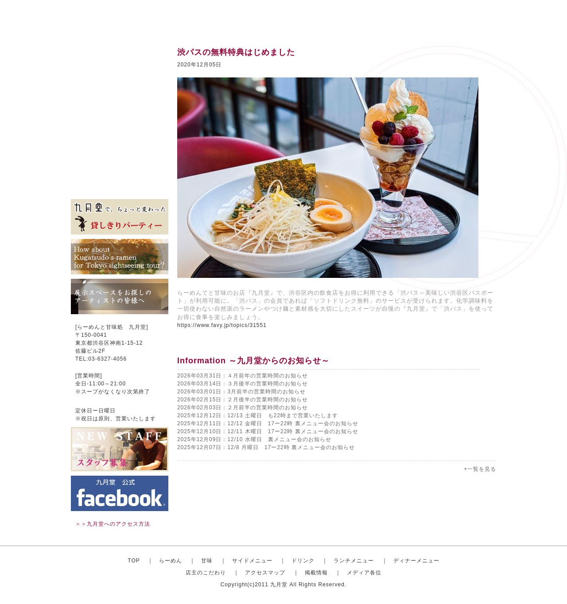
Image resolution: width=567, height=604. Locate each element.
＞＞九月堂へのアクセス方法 (112, 524)
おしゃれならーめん (119, 66)
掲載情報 (119, 172)
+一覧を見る (480, 469)
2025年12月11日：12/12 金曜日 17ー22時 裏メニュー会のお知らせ (267, 423)
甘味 (119, 79)
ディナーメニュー (416, 561)
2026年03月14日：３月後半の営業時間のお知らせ (242, 384)
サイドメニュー (119, 93)
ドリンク (119, 106)
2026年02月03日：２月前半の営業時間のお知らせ (242, 407)
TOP (134, 561)
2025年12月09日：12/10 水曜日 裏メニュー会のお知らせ (254, 439)
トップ (119, 53)
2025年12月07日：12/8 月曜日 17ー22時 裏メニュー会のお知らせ (266, 447)
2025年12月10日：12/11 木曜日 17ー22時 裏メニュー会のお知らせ (267, 431)
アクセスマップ (119, 159)
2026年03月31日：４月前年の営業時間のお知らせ (242, 376)
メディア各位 (119, 185)
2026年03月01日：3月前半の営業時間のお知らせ (241, 392)
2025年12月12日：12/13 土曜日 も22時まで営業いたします (257, 415)
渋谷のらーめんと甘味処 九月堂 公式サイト (127, 17)
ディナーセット (119, 132)
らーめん (170, 561)
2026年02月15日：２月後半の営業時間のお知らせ (242, 399)
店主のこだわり (119, 146)
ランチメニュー (119, 119)
